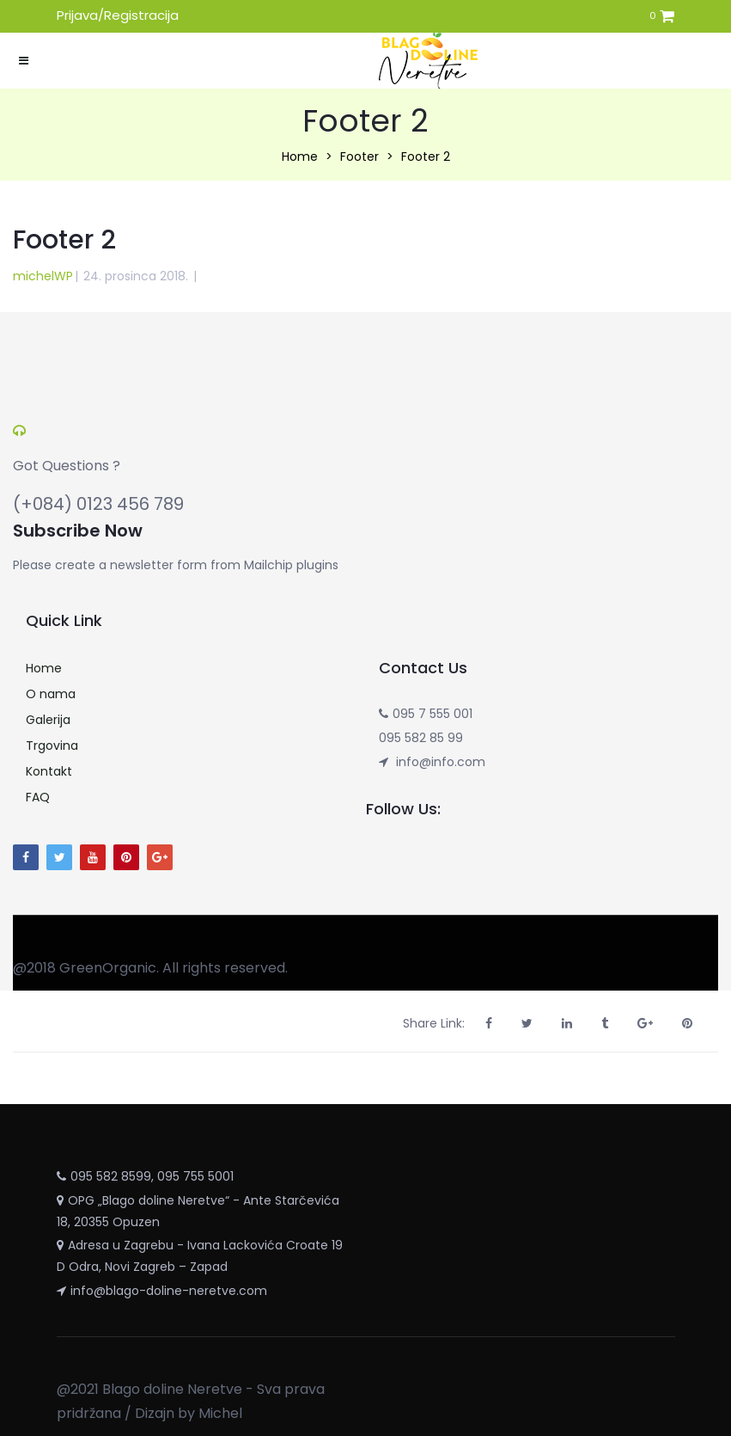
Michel (220, 1413)
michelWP (43, 276)
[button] (667, 17)
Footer (359, 156)
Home (300, 156)
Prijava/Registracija (118, 15)
